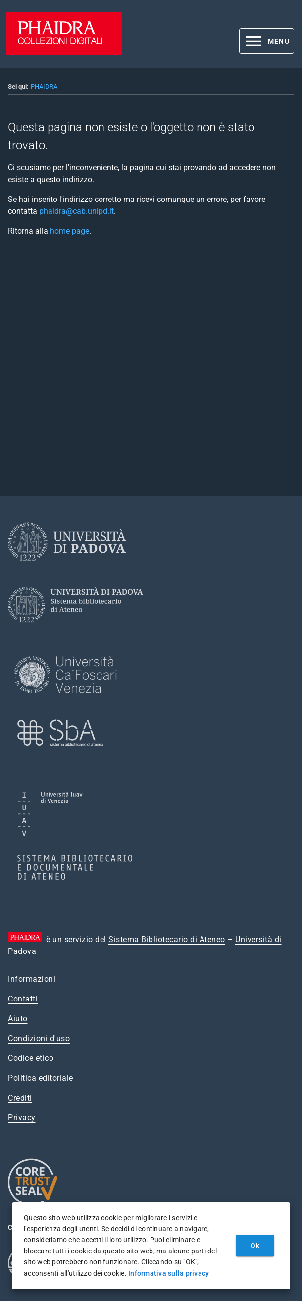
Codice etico (30, 1058)
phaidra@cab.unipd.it (76, 211)
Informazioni (31, 979)
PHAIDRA (44, 86)
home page (69, 231)
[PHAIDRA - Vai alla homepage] (64, 52)
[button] (266, 41)
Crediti (20, 1097)
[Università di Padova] (67, 568)
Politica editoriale (40, 1078)
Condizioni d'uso (39, 1038)
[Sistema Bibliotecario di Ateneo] (79, 631)
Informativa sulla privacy (168, 1273)
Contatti (23, 998)
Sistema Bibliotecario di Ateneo (166, 939)
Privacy (22, 1117)
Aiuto (18, 1018)
